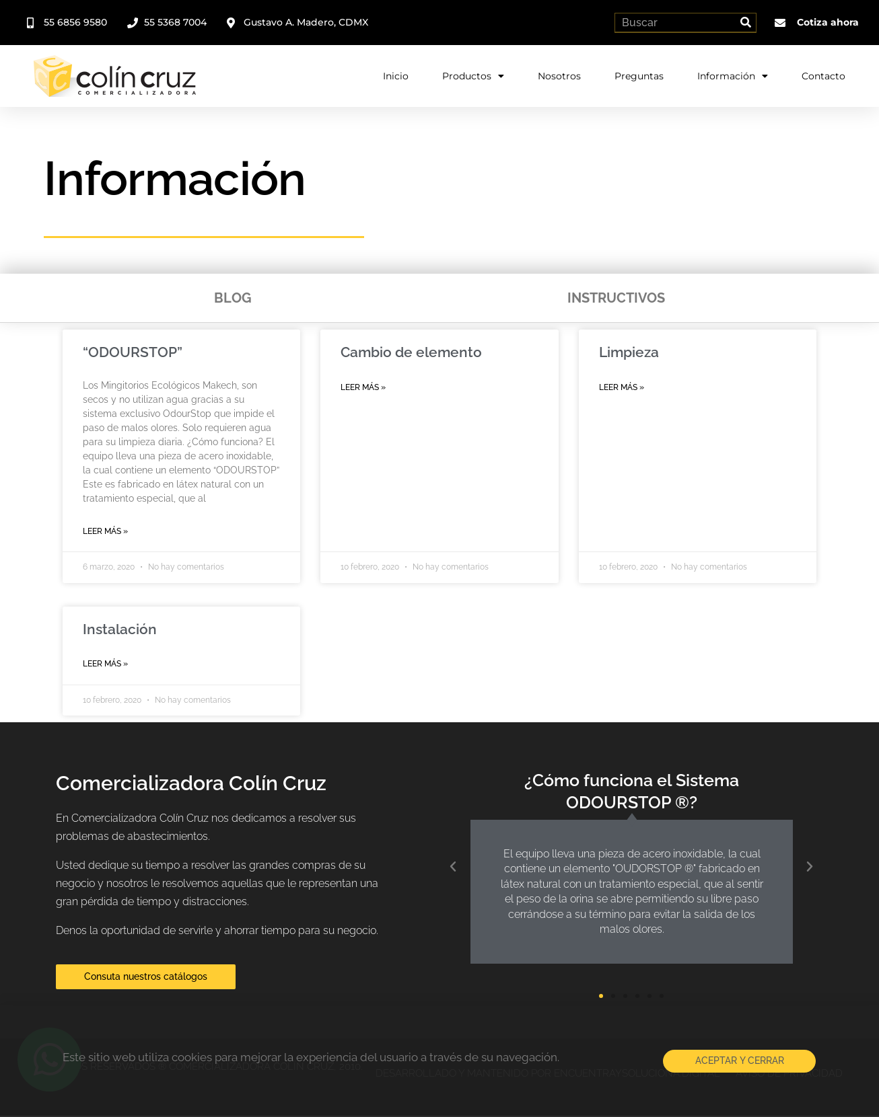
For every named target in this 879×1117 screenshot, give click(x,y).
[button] (453, 868)
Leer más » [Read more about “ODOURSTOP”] (105, 531)
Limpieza (629, 352)
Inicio (396, 75)
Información (732, 74)
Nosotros (559, 75)
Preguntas (639, 75)
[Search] (746, 22)
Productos (473, 74)
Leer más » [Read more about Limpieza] (621, 387)
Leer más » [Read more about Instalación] (105, 664)
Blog (233, 298)
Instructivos (616, 298)
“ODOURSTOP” (132, 352)
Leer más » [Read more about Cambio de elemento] (363, 387)
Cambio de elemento (411, 352)
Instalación (120, 629)
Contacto (823, 75)
